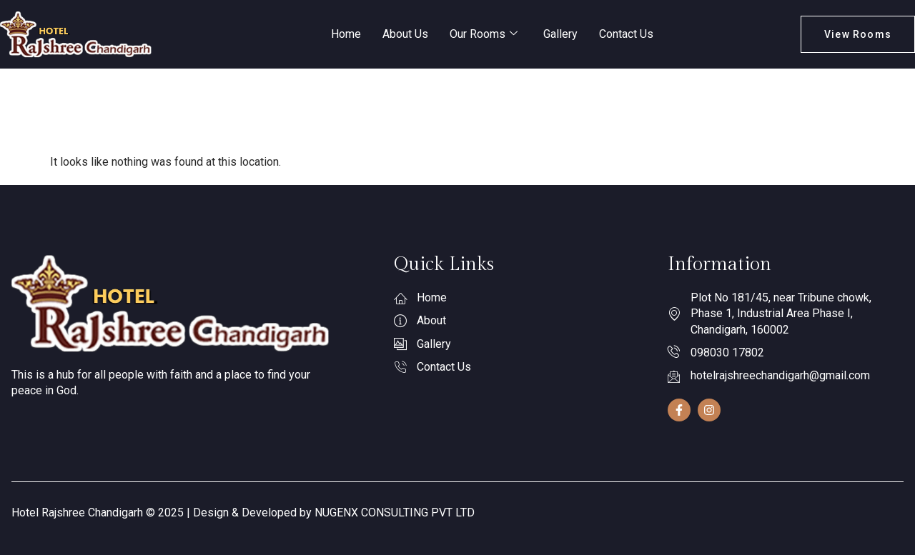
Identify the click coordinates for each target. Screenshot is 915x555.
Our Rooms (484, 34)
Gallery (560, 34)
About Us (405, 34)
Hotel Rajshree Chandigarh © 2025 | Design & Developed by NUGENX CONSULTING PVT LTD (243, 512)
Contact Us (626, 34)
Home (346, 34)
